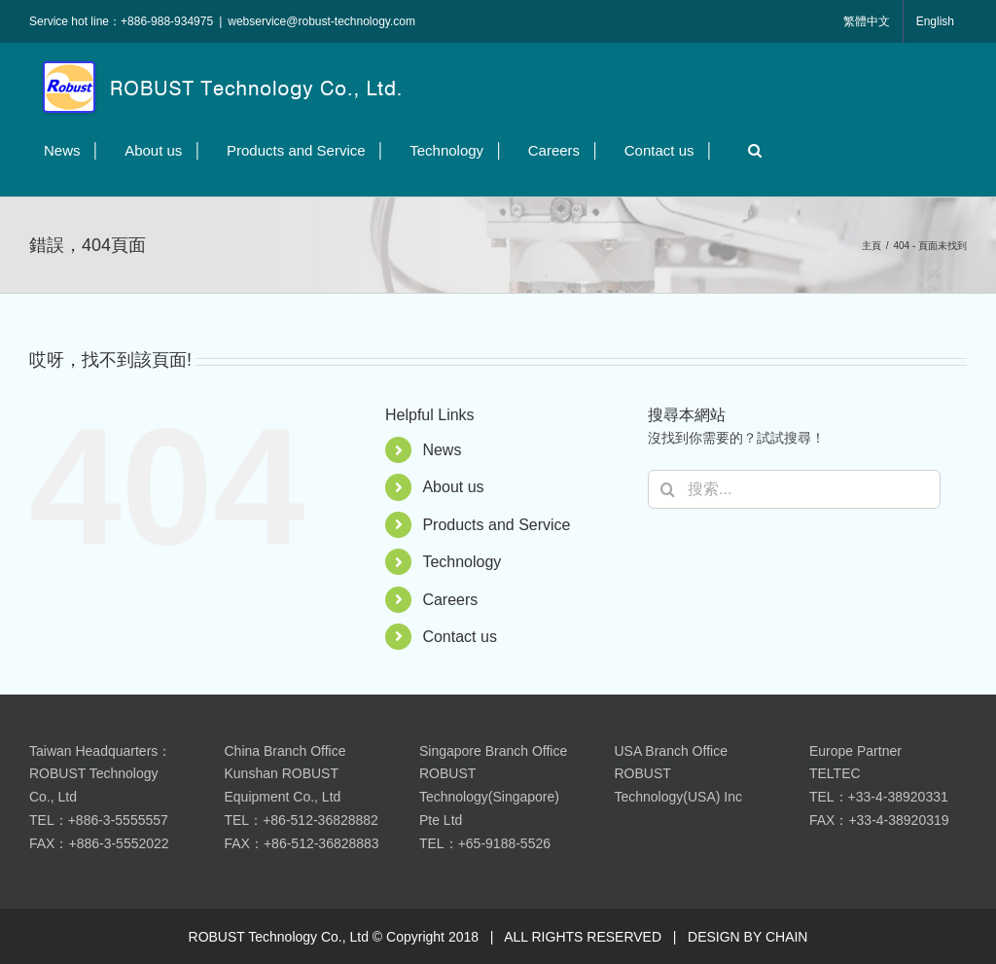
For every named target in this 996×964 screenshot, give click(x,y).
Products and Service (496, 525)
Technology (461, 561)
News (441, 450)
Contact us (459, 636)
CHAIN (786, 937)
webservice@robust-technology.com (321, 21)
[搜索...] (794, 489)
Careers (450, 599)
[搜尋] (667, 489)
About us (452, 487)
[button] (750, 150)
